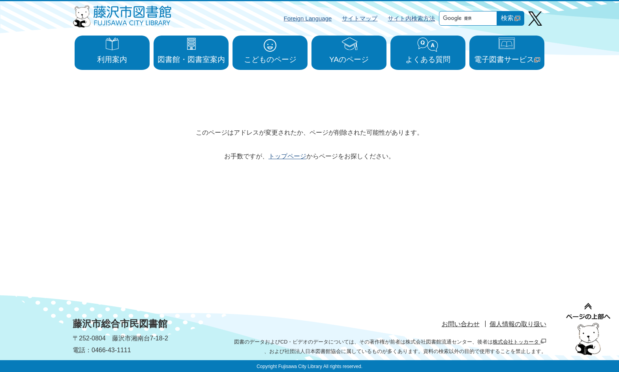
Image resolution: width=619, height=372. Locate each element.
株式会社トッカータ (519, 342)
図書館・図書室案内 (191, 59)
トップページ (287, 156)
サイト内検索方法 (411, 18)
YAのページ (349, 59)
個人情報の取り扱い (518, 324)
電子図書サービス (507, 59)
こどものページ (270, 59)
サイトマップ (359, 18)
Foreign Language (308, 18)
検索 (510, 18)
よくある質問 (427, 59)
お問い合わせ (461, 324)
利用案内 (112, 59)
